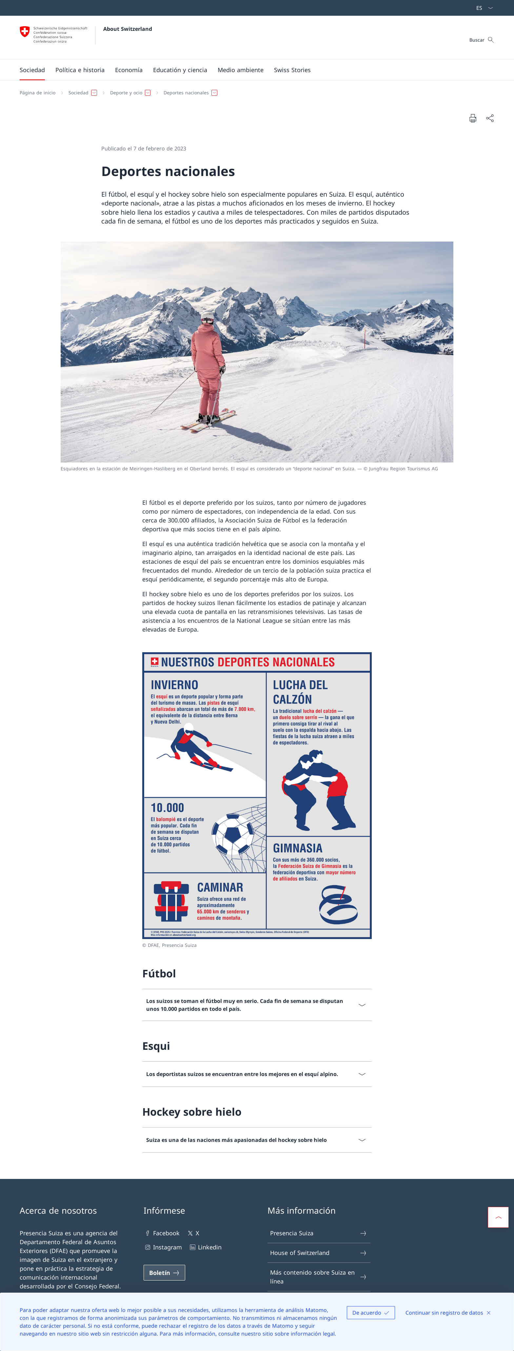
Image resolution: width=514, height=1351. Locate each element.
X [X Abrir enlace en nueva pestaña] (192, 1233)
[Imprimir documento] (472, 118)
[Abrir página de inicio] (86, 37)
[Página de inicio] (37, 93)
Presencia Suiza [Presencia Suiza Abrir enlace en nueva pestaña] (318, 1233)
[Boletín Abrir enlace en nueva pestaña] (164, 1273)
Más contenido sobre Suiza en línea (318, 1276)
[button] (32, 69)
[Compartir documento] (489, 118)
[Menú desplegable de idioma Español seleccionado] (482, 8)
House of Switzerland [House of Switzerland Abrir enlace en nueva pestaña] (318, 1253)
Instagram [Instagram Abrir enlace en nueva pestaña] (163, 1247)
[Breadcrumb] (254, 93)
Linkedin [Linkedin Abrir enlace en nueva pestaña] (205, 1247)
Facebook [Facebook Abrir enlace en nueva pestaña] (162, 1233)
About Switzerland (127, 28)
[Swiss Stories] (292, 69)
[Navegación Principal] (251, 69)
